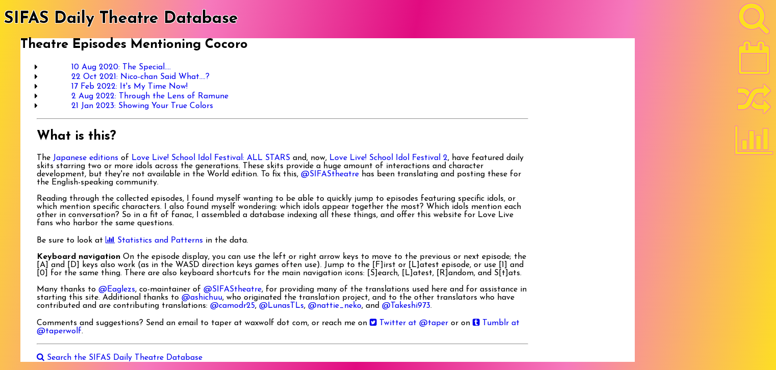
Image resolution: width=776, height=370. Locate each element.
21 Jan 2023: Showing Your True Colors (142, 106)
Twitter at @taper (409, 323)
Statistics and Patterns (154, 240)
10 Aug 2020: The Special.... (121, 67)
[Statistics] (754, 143)
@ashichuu (202, 298)
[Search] (754, 21)
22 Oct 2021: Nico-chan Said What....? (140, 77)
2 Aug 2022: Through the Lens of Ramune (149, 96)
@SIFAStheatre (330, 174)
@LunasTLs (281, 306)
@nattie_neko (334, 306)
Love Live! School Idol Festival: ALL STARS (211, 158)
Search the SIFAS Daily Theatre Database (119, 358)
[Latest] (754, 61)
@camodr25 (232, 306)
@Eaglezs (116, 289)
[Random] (754, 103)
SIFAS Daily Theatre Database (121, 19)
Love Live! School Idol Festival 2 (388, 158)
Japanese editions (85, 158)
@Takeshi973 (406, 306)
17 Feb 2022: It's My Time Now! (129, 87)
